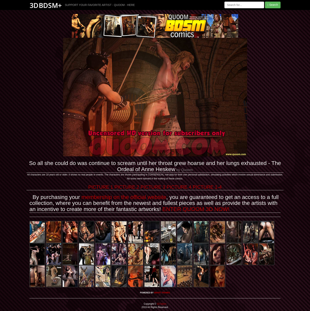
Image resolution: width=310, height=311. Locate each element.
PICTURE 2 (126, 187)
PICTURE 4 (179, 187)
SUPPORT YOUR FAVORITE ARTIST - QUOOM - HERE (100, 5)
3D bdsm (161, 304)
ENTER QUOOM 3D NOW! (195, 209)
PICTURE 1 (100, 187)
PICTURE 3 (153, 187)
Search (272, 5)
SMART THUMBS (162, 293)
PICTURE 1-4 (207, 187)
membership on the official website (123, 197)
